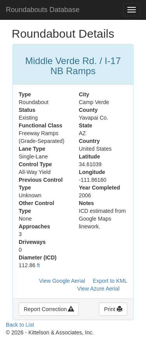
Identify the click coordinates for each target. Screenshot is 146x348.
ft (38, 265)
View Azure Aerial (98, 288)
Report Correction (49, 309)
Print (113, 309)
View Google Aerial (62, 281)
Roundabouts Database (42, 10)
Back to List (20, 325)
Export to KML (110, 281)
